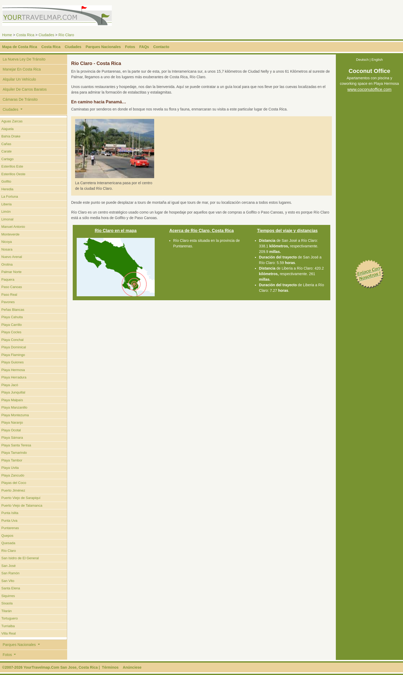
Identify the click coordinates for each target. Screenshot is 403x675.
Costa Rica (25, 35)
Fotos (130, 47)
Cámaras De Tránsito (20, 99)
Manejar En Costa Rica (22, 69)
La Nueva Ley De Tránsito (24, 59)
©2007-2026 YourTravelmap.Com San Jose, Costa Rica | (51, 667)
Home (7, 35)
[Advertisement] (300, 17)
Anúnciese (132, 667)
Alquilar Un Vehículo (19, 79)
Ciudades (46, 35)
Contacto (161, 47)
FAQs (144, 47)
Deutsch (362, 60)
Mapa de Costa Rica (19, 47)
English (377, 60)
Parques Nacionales (103, 47)
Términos (110, 667)
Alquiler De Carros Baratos (25, 89)
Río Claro (66, 35)
